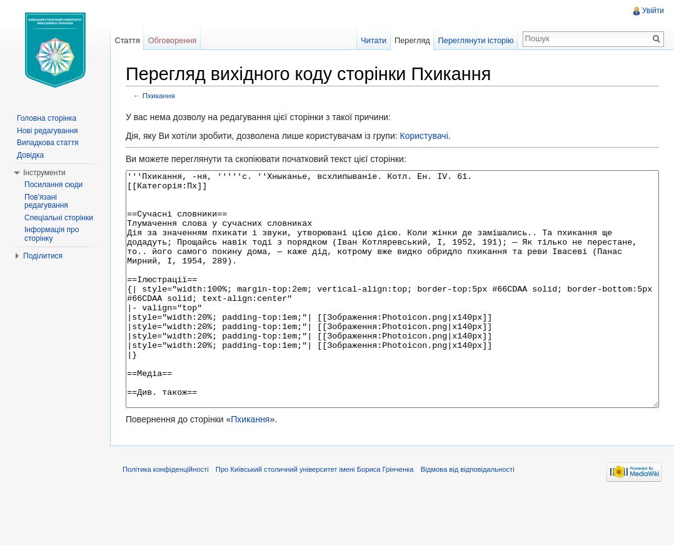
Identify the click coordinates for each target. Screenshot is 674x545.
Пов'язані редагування (46, 201)
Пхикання (159, 95)
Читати (373, 40)
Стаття (126, 40)
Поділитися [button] (43, 256)
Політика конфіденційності (166, 516)
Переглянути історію (476, 40)
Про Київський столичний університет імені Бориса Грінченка (315, 516)
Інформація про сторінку (51, 234)
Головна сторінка (46, 118)
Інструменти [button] (44, 172)
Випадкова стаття (47, 142)
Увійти (653, 10)
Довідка (30, 155)
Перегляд (412, 40)
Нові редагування (47, 130)
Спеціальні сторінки (58, 217)
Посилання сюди (53, 184)
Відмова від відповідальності (468, 516)
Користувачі (424, 136)
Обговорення (172, 40)
